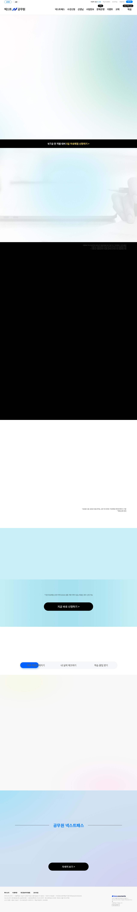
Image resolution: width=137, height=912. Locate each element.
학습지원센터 (106, 2)
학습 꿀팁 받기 (101, 665)
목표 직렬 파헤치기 (36, 665)
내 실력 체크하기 (68, 665)
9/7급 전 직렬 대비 (68, 143)
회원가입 (122, 2)
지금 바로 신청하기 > (69, 606)
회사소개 (6, 892)
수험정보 (90, 9)
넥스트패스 (60, 9)
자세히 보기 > (68, 866)
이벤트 (110, 9)
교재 (117, 9)
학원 (129, 9)
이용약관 (14, 892)
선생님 (81, 9)
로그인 (129, 2)
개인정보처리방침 (25, 892)
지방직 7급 (96, 1)
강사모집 (35, 892)
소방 (16, 2)
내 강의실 (114, 2)
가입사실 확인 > (115, 905)
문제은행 (100, 9)
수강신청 (71, 9)
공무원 (8, 2)
